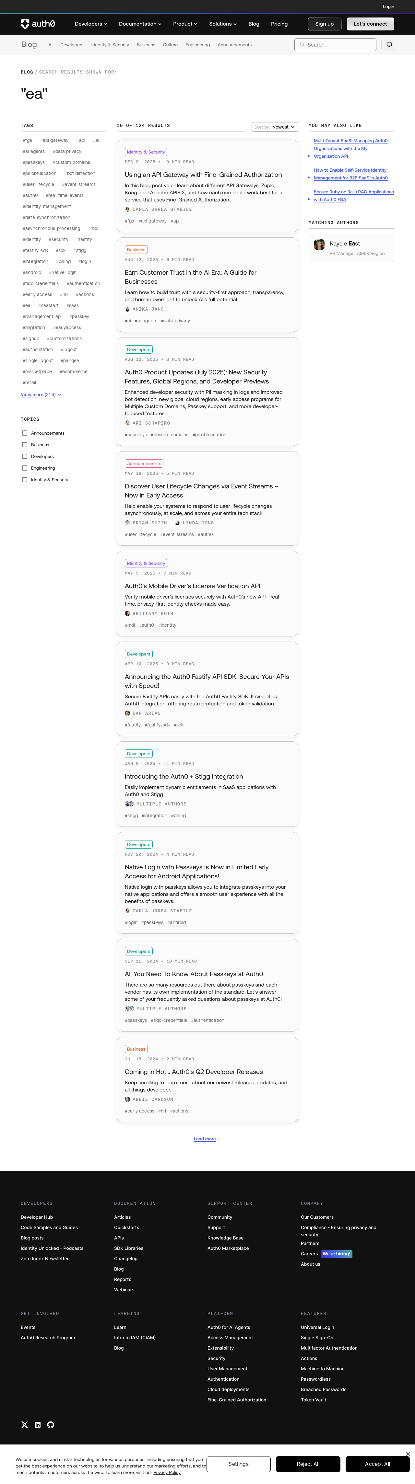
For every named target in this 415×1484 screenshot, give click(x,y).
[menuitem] (91, 24)
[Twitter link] (25, 1425)
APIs (119, 1238)
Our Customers (317, 1217)
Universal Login (317, 1327)
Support (216, 1227)
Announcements (235, 44)
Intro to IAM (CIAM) (135, 1338)
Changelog (125, 1258)
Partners (310, 1243)
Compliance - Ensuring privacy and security (338, 1231)
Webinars (124, 1290)
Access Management (230, 1338)
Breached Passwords (323, 1389)
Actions (309, 1358)
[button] (325, 23)
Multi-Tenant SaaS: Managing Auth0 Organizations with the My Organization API (351, 148)
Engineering (197, 44)
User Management (227, 1369)
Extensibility (221, 1348)
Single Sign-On (317, 1338)
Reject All (308, 1464)
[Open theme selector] (389, 45)
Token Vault (313, 1400)
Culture (170, 44)
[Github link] (50, 1425)
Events (28, 1327)
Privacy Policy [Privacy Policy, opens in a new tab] (167, 1472)
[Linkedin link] (38, 1425)
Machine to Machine (323, 1369)
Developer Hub (37, 1217)
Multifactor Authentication (329, 1348)
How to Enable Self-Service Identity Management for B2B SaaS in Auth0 (351, 173)
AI (51, 44)
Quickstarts (126, 1227)
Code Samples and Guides (49, 1227)
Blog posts (32, 1238)
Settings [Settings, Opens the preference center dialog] (239, 1464)
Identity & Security (110, 44)
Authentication (224, 1379)
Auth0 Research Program (48, 1338)
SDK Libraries (128, 1248)
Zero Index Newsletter (45, 1258)
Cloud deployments (229, 1389)
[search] (335, 44)
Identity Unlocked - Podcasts (52, 1248)
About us (310, 1264)
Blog (29, 44)
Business (146, 44)
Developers (71, 44)
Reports (122, 1279)
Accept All (377, 1464)
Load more (207, 1139)
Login (388, 6)
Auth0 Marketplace (228, 1248)
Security (217, 1358)
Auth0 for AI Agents (229, 1327)
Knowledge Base (225, 1238)
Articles (122, 1217)
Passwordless (316, 1379)
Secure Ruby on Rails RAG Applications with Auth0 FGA (354, 195)
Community (220, 1217)
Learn (120, 1327)
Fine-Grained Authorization (237, 1400)
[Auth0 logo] (38, 24)
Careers (326, 1254)
